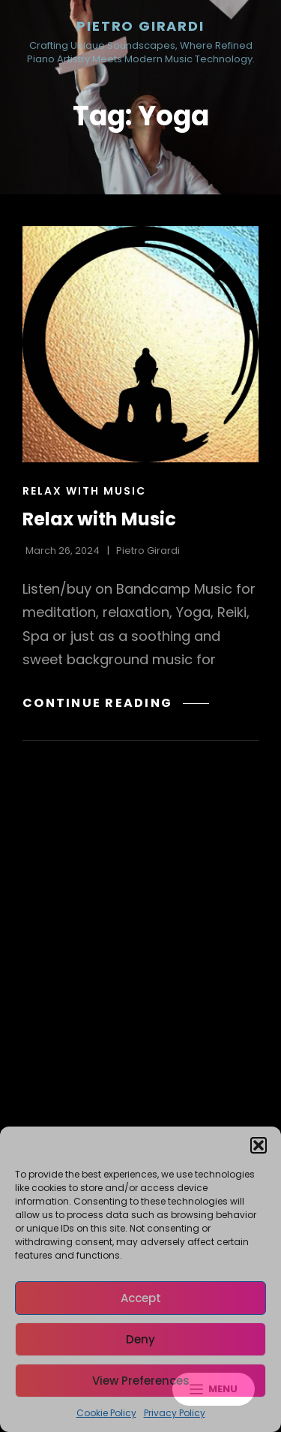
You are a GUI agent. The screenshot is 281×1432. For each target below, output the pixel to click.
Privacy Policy (174, 1412)
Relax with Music (84, 490)
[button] (258, 1145)
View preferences (141, 1380)
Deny (140, 1339)
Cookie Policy (106, 1412)
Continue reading (115, 702)
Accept (141, 1298)
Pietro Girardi (140, 26)
